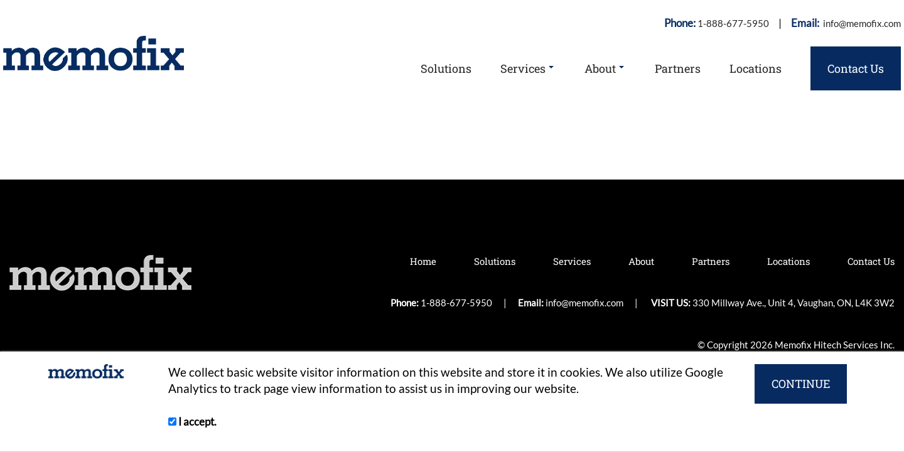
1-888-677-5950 (733, 23)
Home (423, 261)
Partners (678, 68)
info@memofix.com (861, 23)
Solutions (446, 68)
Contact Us (855, 68)
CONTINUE (801, 383)
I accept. (192, 421)
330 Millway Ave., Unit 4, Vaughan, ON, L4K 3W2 (803, 143)
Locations (755, 68)
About (604, 68)
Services (527, 68)
